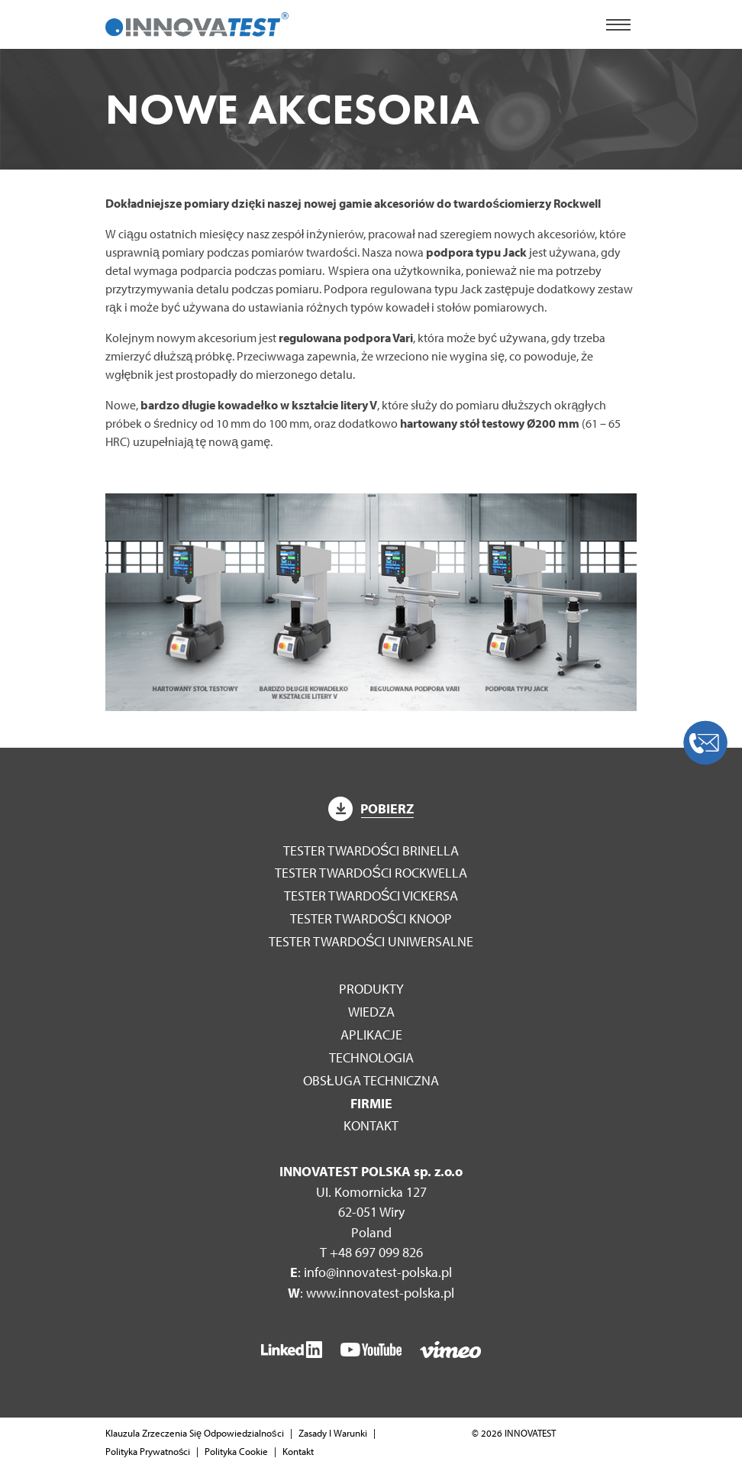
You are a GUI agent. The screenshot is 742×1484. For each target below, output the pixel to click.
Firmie (371, 1103)
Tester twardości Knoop (371, 918)
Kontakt (371, 1125)
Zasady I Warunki (332, 1433)
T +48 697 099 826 (371, 1252)
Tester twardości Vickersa (371, 895)
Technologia (371, 1057)
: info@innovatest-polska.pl (371, 1272)
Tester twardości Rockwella (371, 872)
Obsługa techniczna (371, 1080)
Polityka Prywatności (147, 1451)
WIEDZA (371, 1011)
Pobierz (371, 808)
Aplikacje (371, 1034)
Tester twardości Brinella (371, 850)
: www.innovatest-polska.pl (371, 1292)
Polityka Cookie (236, 1451)
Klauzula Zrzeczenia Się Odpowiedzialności (194, 1433)
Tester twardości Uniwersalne (371, 941)
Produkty (371, 988)
